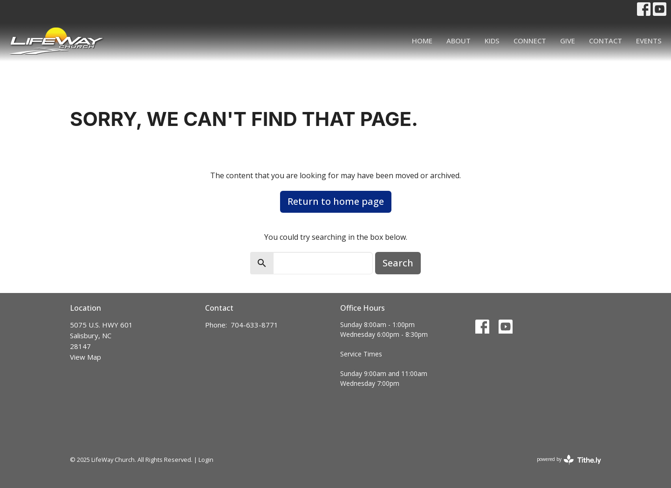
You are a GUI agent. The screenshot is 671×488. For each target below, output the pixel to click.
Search (398, 263)
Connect (530, 40)
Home (422, 40)
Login (206, 459)
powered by (569, 460)
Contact (605, 40)
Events (649, 40)
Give (567, 40)
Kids (492, 40)
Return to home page (336, 201)
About (458, 40)
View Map (85, 357)
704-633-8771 (254, 324)
